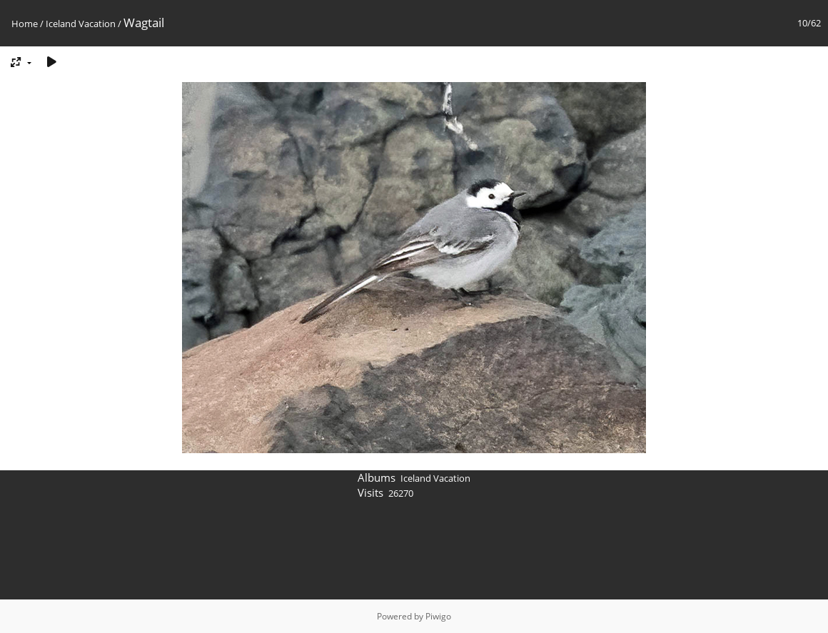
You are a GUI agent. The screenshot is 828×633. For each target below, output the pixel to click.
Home (24, 23)
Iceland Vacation (81, 23)
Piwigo (438, 616)
